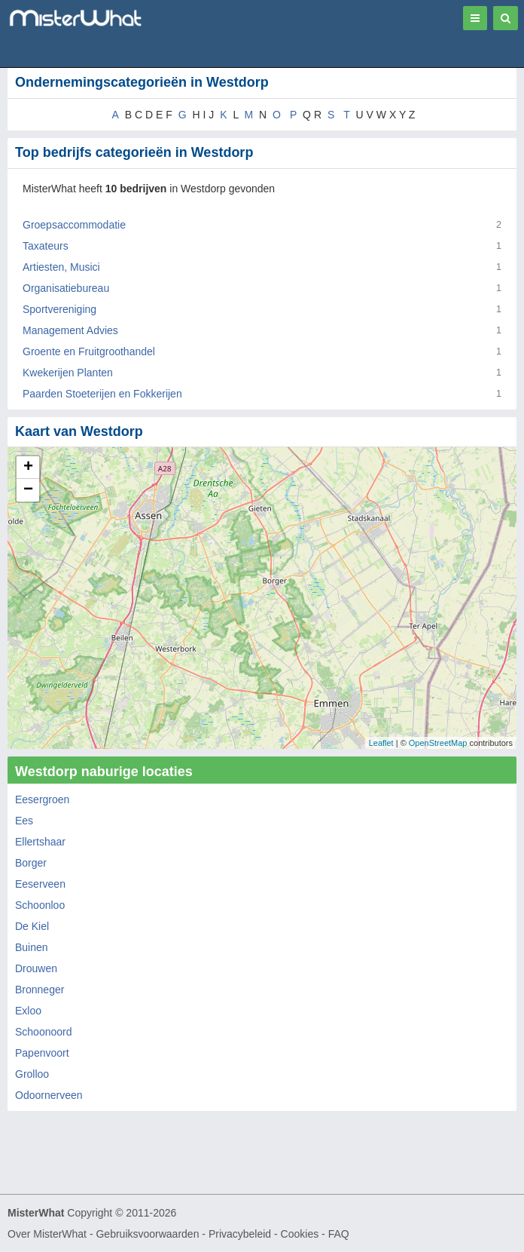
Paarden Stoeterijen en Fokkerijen (102, 394)
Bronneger (39, 989)
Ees (24, 821)
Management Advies (70, 330)
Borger (31, 863)
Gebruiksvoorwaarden (147, 1234)
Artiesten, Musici (61, 267)
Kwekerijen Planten (68, 373)
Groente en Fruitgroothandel (89, 351)
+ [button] (28, 467)
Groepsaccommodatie (74, 225)
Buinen (31, 947)
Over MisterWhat (47, 1234)
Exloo (28, 1011)
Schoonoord (43, 1032)
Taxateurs (46, 246)
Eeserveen (40, 884)
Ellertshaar (40, 842)
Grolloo (32, 1074)
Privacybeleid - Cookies (263, 1234)
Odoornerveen (49, 1095)
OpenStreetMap (438, 742)
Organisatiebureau (66, 288)
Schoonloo (40, 905)
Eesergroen (42, 799)
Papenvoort (42, 1053)
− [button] (28, 490)
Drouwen (36, 968)
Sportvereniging (59, 309)
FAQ (338, 1234)
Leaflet (381, 742)
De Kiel (32, 926)
